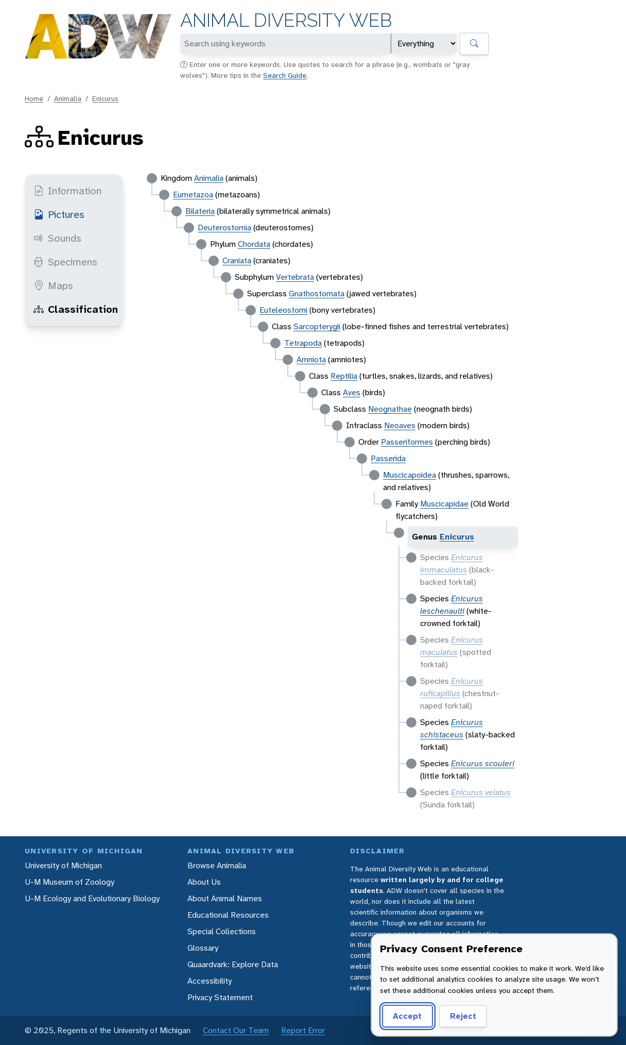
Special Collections (221, 931)
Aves (351, 392)
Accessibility (209, 980)
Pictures (58, 214)
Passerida (388, 458)
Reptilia (344, 375)
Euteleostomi (283, 310)
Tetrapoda (303, 343)
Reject (463, 1015)
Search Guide (284, 75)
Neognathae (390, 408)
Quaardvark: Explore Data (232, 964)
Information (67, 190)
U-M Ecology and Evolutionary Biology (92, 898)
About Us (204, 882)
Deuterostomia (224, 227)
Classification (75, 309)
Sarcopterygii (316, 326)
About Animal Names (224, 898)
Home (34, 98)
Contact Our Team (236, 1030)
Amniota (311, 359)
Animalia (67, 98)
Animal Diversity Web (286, 20)
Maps (53, 285)
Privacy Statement (220, 997)
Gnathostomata (316, 293)
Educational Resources (228, 914)
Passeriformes (407, 441)
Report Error (303, 1030)
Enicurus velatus (481, 792)
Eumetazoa (193, 194)
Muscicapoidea (409, 474)
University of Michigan (63, 865)
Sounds (57, 238)
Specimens (65, 261)
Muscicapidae (444, 503)
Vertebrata (295, 277)
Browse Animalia (216, 865)
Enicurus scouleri (482, 763)
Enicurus (105, 98)
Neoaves (399, 425)
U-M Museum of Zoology (69, 882)
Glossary (202, 947)
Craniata (236, 260)
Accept (407, 1015)
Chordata (254, 244)
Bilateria (200, 211)
